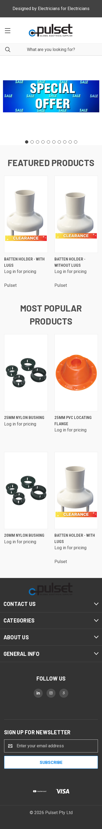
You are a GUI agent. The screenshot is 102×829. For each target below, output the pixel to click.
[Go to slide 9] (70, 142)
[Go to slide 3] (37, 142)
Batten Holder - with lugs (24, 262)
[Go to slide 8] (64, 142)
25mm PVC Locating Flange (73, 420)
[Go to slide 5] (48, 142)
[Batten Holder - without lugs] (76, 214)
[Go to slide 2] (32, 142)
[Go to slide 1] (26, 142)
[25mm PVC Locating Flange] (76, 372)
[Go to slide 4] (43, 142)
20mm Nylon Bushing (24, 535)
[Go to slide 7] (59, 142)
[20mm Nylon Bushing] (26, 490)
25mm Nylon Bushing (24, 417)
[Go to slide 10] (75, 142)
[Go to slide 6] (53, 142)
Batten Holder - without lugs (69, 262)
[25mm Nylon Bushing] (26, 372)
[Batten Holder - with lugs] (26, 214)
